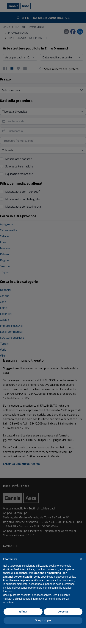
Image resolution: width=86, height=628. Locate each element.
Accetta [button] (63, 611)
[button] (81, 559)
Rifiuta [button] (23, 611)
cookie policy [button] (67, 576)
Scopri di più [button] (43, 620)
